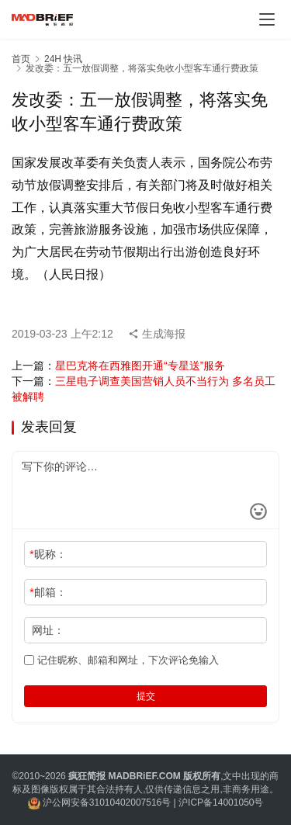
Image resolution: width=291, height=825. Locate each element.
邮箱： (47, 592)
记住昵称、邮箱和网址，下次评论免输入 (121, 660)
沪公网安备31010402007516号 (107, 802)
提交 (146, 696)
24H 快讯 (63, 59)
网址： (48, 630)
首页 (21, 59)
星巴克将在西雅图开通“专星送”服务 (140, 365)
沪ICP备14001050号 (220, 802)
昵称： (47, 554)
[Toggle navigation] (267, 19)
